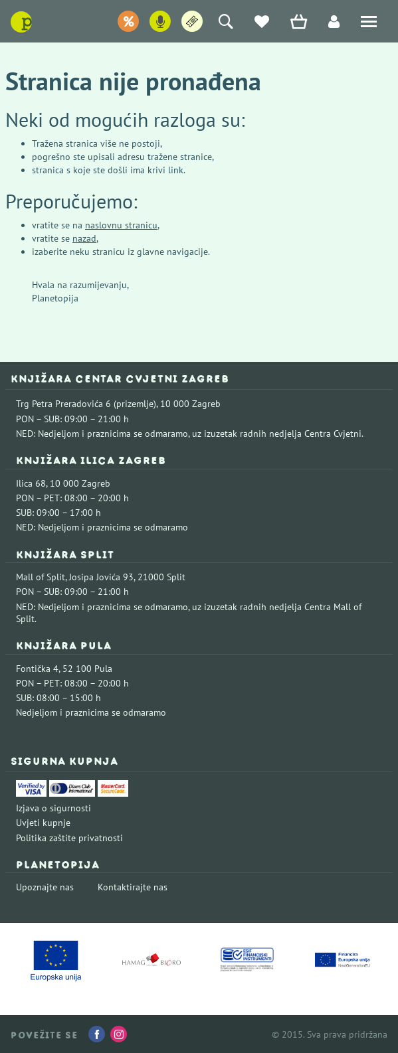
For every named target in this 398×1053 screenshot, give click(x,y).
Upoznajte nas (45, 887)
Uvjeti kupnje (43, 823)
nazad (84, 238)
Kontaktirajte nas (132, 887)
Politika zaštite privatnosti (69, 838)
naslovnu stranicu (121, 225)
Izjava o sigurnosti (53, 808)
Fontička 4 (37, 669)
